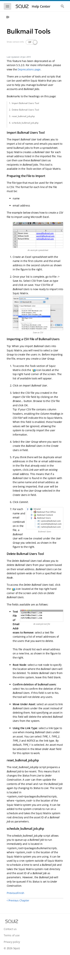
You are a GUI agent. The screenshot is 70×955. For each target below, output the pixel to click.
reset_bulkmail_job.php (23, 116)
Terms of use (12, 935)
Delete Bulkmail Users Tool (25, 109)
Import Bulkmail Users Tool (25, 103)
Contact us (10, 929)
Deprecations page (29, 69)
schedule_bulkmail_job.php (25, 122)
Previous (12, 893)
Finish (20, 893)
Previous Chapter (18, 900)
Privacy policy (12, 942)
